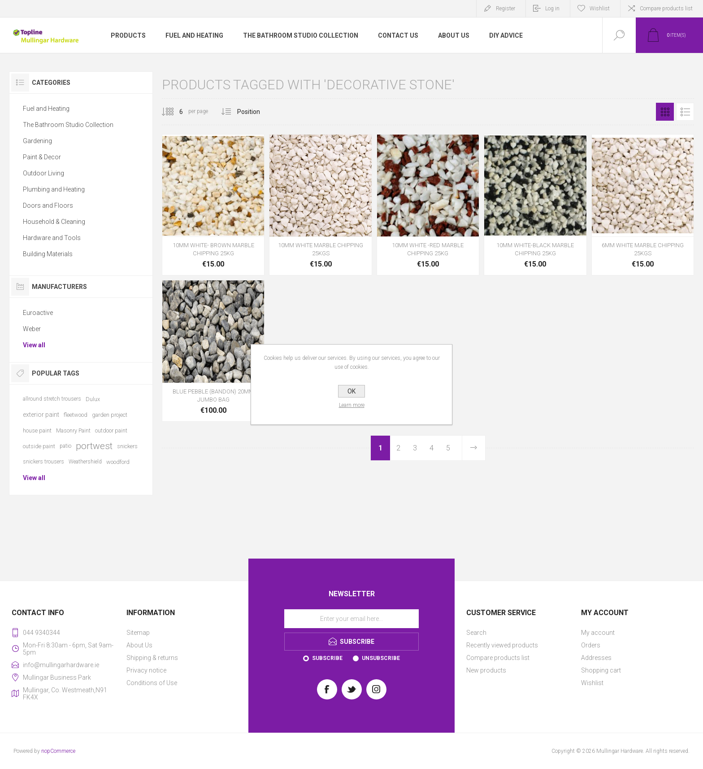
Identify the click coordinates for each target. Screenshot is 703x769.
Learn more (352, 405)
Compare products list (666, 8)
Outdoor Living (43, 173)
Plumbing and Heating (54, 189)
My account (598, 632)
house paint (37, 430)
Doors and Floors (48, 205)
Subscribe (327, 658)
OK (351, 391)
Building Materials (48, 254)
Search (476, 632)
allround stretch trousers (52, 399)
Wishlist (592, 682)
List (685, 112)
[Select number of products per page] (174, 112)
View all (34, 345)
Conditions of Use (151, 682)
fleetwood (75, 414)
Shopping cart (601, 670)
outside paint (39, 446)
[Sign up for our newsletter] (351, 618)
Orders (590, 645)
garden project (109, 414)
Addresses (596, 657)
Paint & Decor (42, 157)
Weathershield (85, 462)
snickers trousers (43, 462)
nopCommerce (58, 751)
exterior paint (41, 414)
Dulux (93, 399)
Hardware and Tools (52, 237)
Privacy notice (146, 670)
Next (473, 448)
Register (505, 8)
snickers (127, 446)
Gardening (37, 140)
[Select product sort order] (255, 112)
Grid (665, 112)
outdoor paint (111, 430)
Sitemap (138, 632)
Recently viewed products (502, 645)
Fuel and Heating (46, 108)
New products (486, 670)
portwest (94, 446)
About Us (139, 645)
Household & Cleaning (54, 221)
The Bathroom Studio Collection (68, 124)
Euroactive (38, 312)
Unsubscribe (381, 658)
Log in (552, 8)
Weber (32, 328)
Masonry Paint (73, 430)
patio (65, 446)
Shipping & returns (152, 657)
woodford (118, 462)
